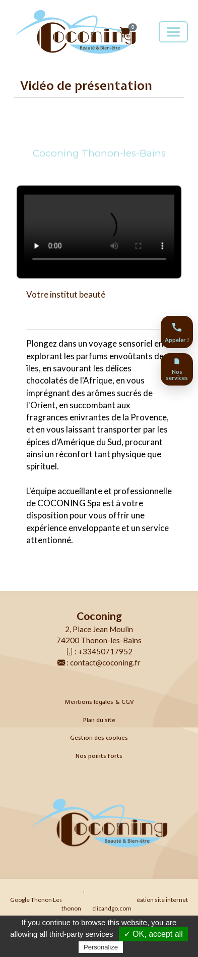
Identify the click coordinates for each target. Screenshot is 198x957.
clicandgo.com (111, 908)
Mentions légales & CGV (99, 702)
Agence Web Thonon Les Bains (83, 891)
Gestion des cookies (99, 738)
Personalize (101, 947)
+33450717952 (105, 651)
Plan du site (99, 720)
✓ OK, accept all (153, 934)
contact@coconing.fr (105, 662)
